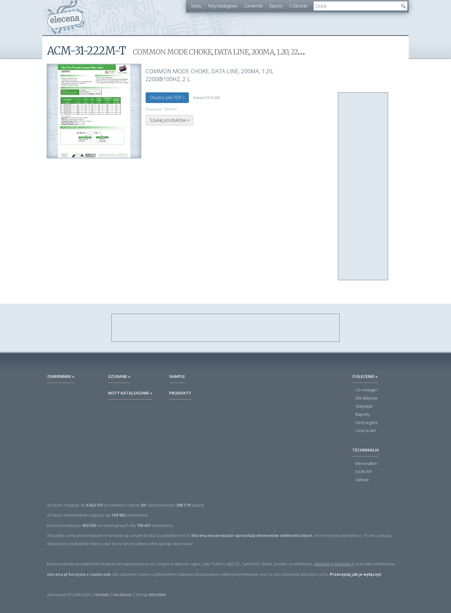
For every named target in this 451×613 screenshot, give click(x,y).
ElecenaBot (366, 463)
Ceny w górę (366, 422)
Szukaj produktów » (169, 120)
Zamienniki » (61, 376)
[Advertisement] (363, 187)
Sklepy (195, 6)
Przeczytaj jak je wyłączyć (355, 574)
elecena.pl (66, 17)
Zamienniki (253, 6)
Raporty (276, 6)
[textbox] (356, 6)
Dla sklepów (366, 398)
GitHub (362, 479)
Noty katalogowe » (130, 393)
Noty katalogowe (222, 6)
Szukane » (119, 376)
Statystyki (363, 406)
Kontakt (102, 594)
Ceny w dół (365, 430)
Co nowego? (366, 390)
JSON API (363, 471)
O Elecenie (298, 6)
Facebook (122, 594)
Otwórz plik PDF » (167, 97)
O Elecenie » (365, 376)
